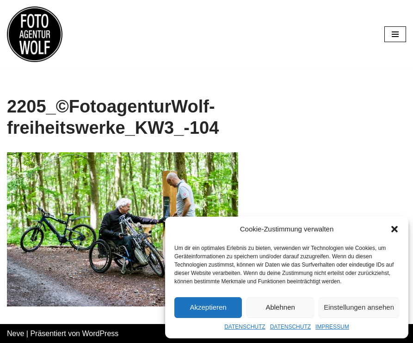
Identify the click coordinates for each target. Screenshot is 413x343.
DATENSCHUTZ (244, 327)
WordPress (100, 333)
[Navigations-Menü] (395, 34)
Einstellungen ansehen (359, 307)
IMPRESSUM (332, 327)
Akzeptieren (208, 307)
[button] (394, 229)
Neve (15, 333)
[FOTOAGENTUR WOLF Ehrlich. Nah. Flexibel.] (34, 34)
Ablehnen (280, 307)
